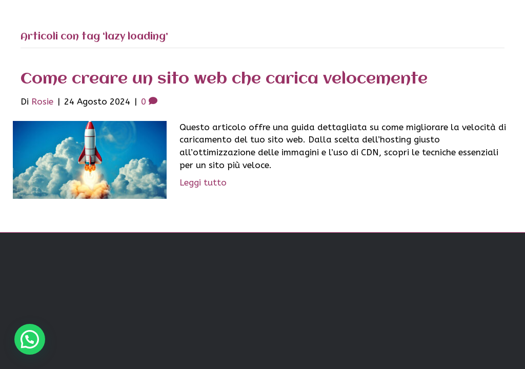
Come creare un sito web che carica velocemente (224, 79)
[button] (29, 339)
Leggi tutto (203, 182)
